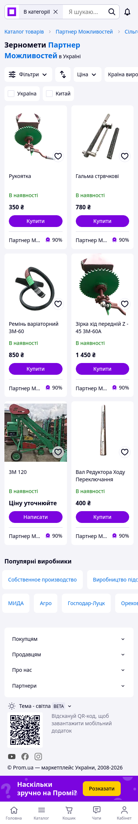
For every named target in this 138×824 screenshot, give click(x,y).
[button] (36, 221)
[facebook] (25, 756)
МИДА (16, 603)
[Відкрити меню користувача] (124, 813)
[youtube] (11, 756)
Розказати (102, 788)
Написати (36, 516)
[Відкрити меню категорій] (41, 813)
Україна (22, 93)
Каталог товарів (24, 31)
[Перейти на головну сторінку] (14, 813)
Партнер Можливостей (84, 31)
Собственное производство (42, 579)
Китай (58, 93)
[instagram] (38, 756)
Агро (46, 603)
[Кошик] (69, 813)
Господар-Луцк (86, 603)
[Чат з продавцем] (96, 813)
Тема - (35, 705)
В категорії (41, 11)
